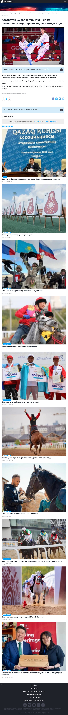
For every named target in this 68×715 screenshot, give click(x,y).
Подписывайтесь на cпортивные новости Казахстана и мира (33, 110)
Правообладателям (34, 694)
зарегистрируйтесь (50, 121)
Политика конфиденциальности (34, 701)
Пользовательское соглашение (34, 691)
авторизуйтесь (37, 121)
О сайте (34, 685)
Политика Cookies (34, 697)
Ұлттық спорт (11, 13)
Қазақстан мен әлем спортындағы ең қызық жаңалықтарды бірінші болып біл (33, 69)
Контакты (34, 688)
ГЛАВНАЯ (4, 13)
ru (61, 1)
